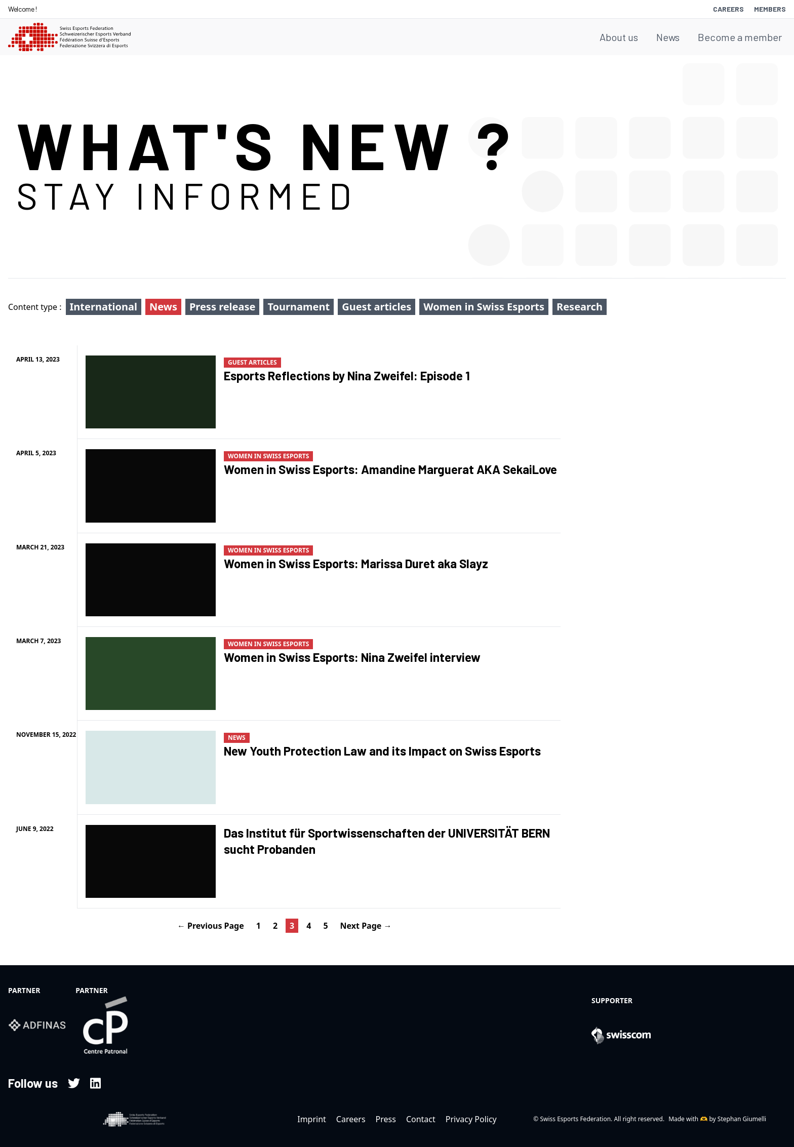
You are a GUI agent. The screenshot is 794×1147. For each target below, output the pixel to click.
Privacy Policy (471, 1119)
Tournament (298, 306)
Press (386, 1119)
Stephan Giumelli (742, 1119)
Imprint (311, 1119)
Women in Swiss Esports (483, 306)
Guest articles (376, 306)
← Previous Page (210, 925)
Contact (420, 1119)
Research (580, 306)
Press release (222, 306)
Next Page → (366, 925)
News (668, 37)
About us (619, 37)
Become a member (740, 37)
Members (770, 9)
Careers (728, 9)
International (103, 306)
